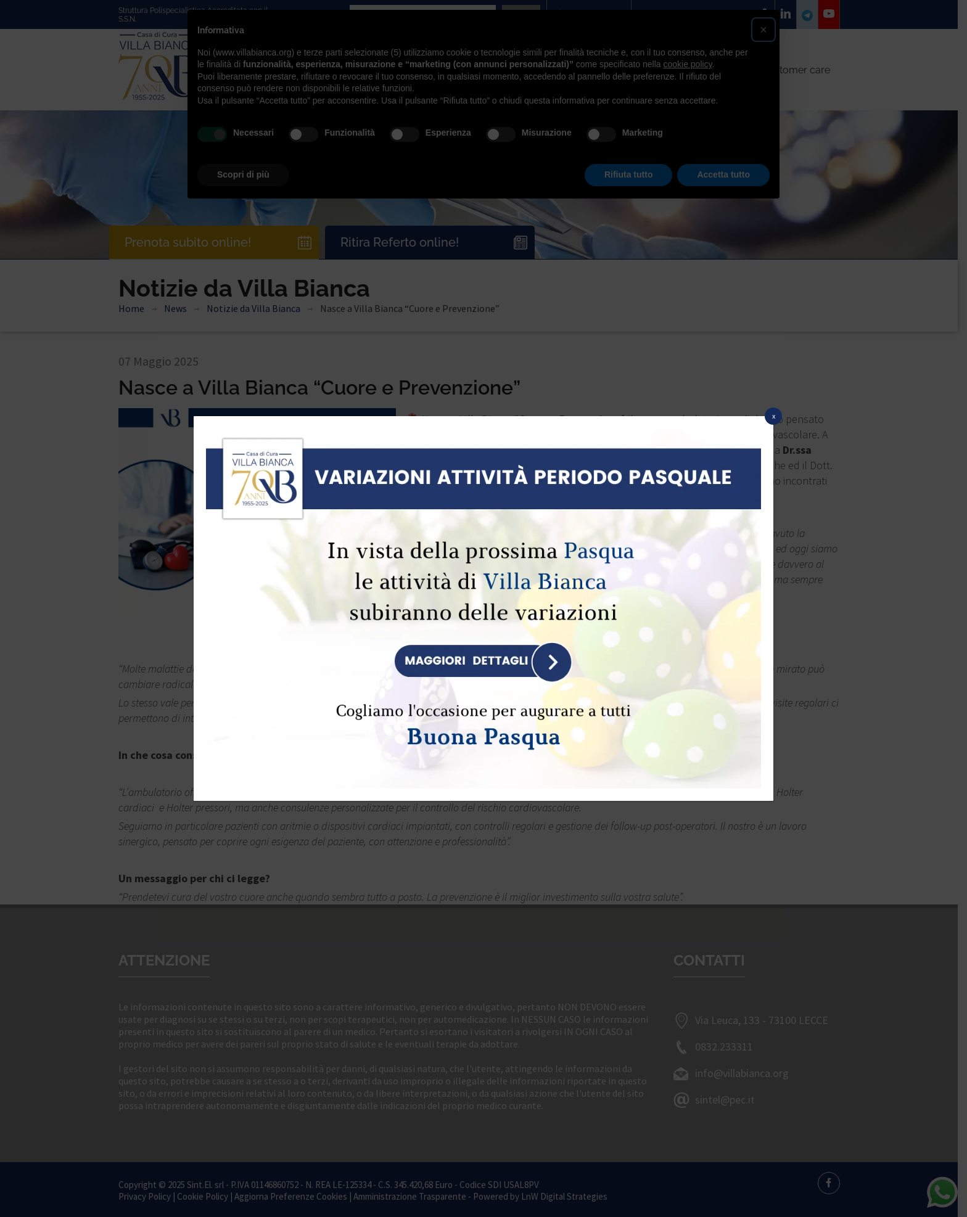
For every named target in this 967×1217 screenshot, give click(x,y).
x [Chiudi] (773, 415)
